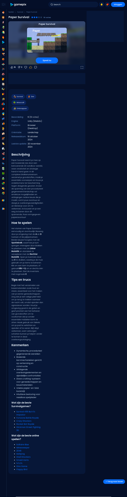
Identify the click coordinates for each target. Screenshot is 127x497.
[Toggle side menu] (3, 4)
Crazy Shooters (23, 421)
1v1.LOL (19, 463)
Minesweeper (23, 447)
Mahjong (20, 453)
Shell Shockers (23, 457)
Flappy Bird (21, 469)
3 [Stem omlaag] (20, 67)
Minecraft (18, 102)
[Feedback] (35, 67)
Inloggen (118, 4)
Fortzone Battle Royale (27, 417)
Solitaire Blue (22, 444)
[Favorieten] (25, 67)
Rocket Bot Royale (25, 424)
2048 (18, 450)
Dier (31, 96)
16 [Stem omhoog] (13, 67)
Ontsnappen (20, 108)
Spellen (11, 12)
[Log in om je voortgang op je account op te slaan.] (30, 67)
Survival (20, 12)
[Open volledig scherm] (81, 67)
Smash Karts (22, 460)
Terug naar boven (114, 481)
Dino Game (21, 466)
